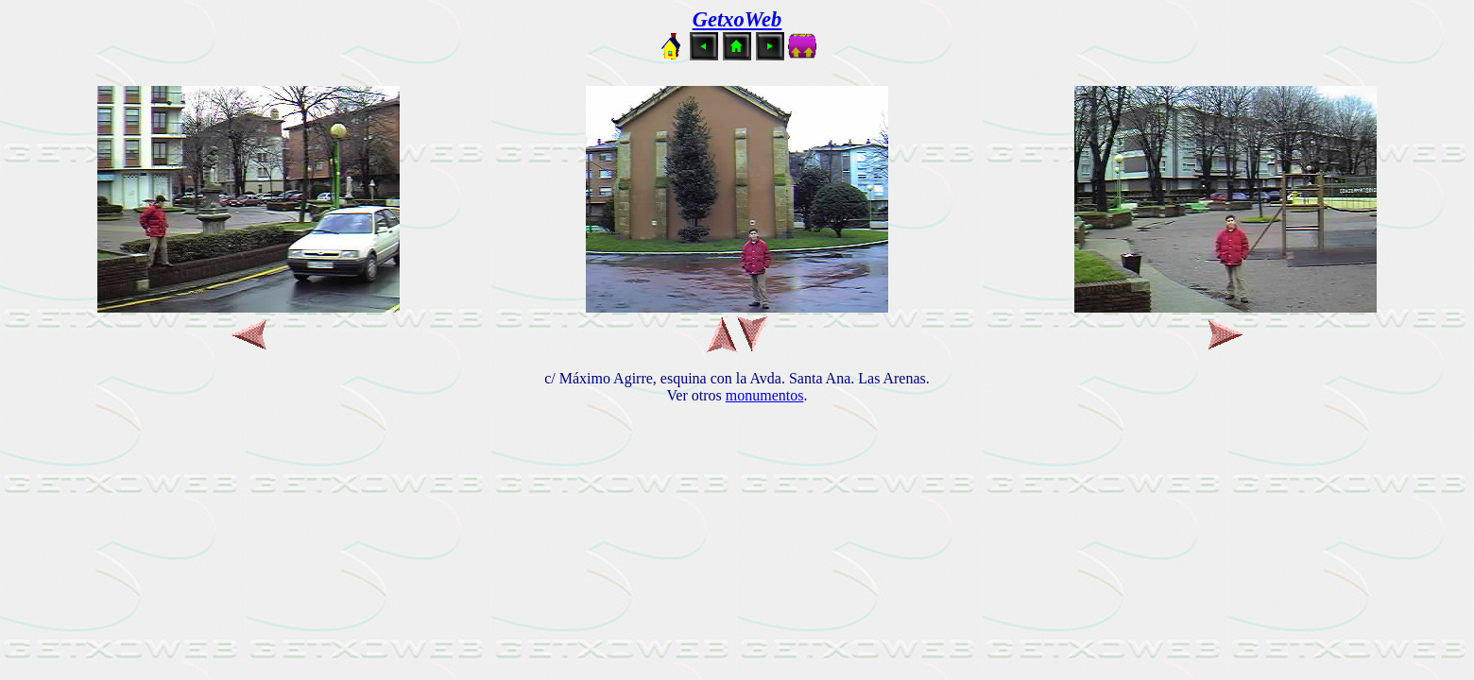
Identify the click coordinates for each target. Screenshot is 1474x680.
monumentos (765, 395)
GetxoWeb (737, 19)
